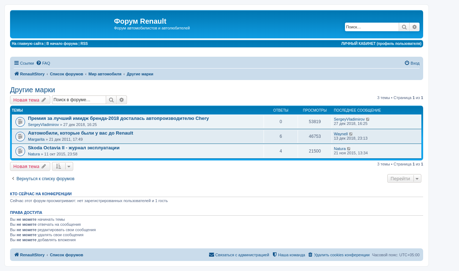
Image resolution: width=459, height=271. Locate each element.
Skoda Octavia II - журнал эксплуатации (73, 147)
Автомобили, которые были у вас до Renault (80, 133)
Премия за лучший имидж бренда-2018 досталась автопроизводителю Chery (118, 118)
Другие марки (32, 90)
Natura (34, 154)
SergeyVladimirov (43, 124)
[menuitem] (43, 63)
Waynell (341, 134)
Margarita (36, 139)
